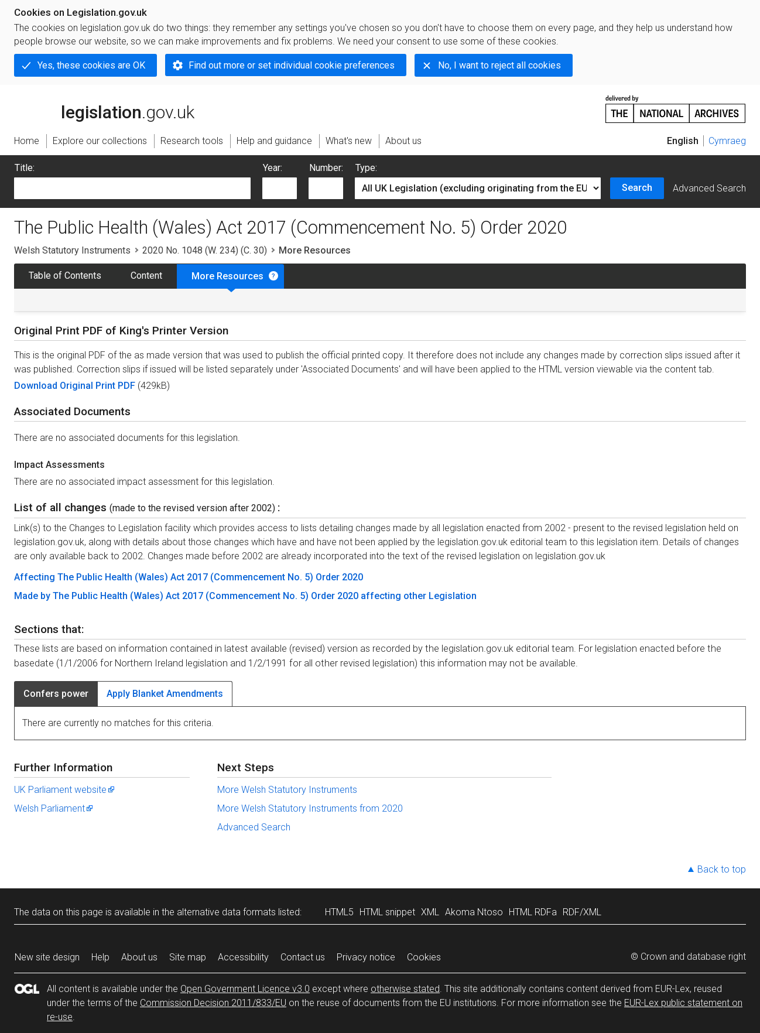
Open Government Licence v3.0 (245, 988)
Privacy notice (366, 957)
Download (37, 385)
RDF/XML (582, 912)
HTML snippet (387, 912)
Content (146, 275)
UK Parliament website (65, 789)
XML (430, 912)
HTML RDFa (533, 912)
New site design (47, 957)
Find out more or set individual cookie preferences (292, 65)
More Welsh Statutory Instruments (287, 789)
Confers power (55, 693)
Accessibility (243, 957)
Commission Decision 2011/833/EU (213, 1002)
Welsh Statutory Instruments (72, 250)
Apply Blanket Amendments (165, 693)
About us (139, 957)
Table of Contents (65, 275)
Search (637, 187)
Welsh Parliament (54, 808)
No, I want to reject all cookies (499, 65)
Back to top (721, 869)
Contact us (302, 957)
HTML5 (339, 912)
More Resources (227, 276)
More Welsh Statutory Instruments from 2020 (310, 808)
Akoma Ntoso (474, 912)
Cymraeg (727, 140)
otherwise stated (405, 988)
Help (100, 957)
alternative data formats (226, 912)
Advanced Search (709, 188)
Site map (187, 957)
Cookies (424, 957)
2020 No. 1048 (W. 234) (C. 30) (204, 250)
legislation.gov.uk (104, 108)
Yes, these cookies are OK (91, 65)
